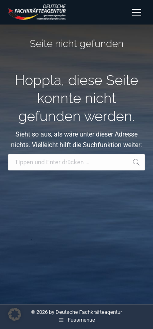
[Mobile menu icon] (137, 12)
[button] (14, 314)
